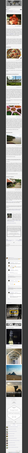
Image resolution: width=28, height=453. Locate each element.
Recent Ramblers (14, 425)
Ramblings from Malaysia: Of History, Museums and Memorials (13, 440)
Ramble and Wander (12, 262)
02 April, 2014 (12, 287)
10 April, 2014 (12, 283)
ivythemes (12, 452)
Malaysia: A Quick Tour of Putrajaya (11, 433)
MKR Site (14, 452)
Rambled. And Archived (19, 425)
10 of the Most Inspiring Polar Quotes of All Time (12, 431)
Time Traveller (9, 257)
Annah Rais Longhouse (11, 201)
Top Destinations (8, 425)
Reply (8, 274)
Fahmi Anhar (9, 287)
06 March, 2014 (12, 257)
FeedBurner (15, 403)
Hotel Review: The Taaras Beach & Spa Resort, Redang (13, 447)
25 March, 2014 (16, 280)
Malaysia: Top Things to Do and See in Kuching (13, 11)
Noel (10, 283)
